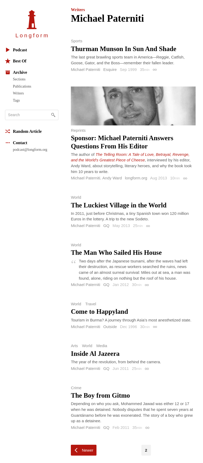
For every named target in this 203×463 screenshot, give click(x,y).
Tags (16, 100)
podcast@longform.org (30, 149)
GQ (106, 225)
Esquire (110, 69)
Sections (19, 79)
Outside (110, 326)
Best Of (15, 61)
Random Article (23, 131)
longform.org (136, 178)
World (76, 197)
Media (101, 346)
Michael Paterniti (85, 69)
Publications (22, 86)
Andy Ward (112, 178)
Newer (87, 450)
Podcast (16, 50)
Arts (74, 346)
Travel (90, 304)
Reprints (78, 130)
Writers (18, 93)
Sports (76, 41)
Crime (76, 388)
